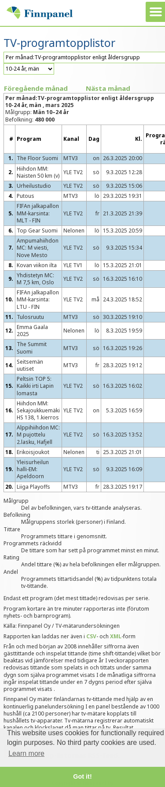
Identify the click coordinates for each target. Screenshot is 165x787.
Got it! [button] (82, 776)
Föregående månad (36, 88)
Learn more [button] (26, 753)
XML (115, 636)
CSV (91, 636)
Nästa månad (108, 88)
